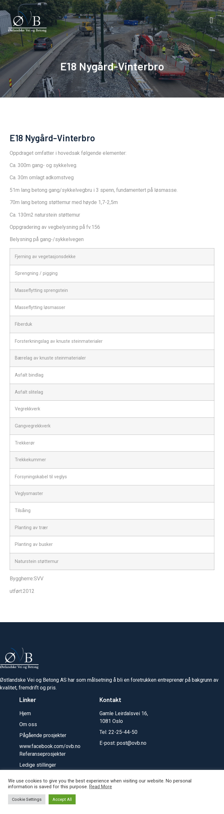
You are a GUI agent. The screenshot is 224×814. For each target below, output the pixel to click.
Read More (100, 787)
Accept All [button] (62, 799)
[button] (211, 20)
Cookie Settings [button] (27, 799)
